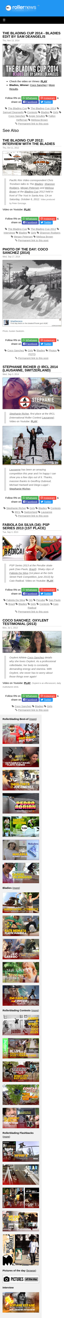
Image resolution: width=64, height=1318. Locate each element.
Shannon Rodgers (50, 232)
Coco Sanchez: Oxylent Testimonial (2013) (25, 622)
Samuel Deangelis (13, 112)
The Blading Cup (17, 108)
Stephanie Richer (19, 413)
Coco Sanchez (38, 85)
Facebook (31, 101)
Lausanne (47, 417)
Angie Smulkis (37, 116)
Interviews (9, 232)
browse (31, 1270)
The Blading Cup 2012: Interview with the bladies (29, 142)
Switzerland (30, 512)
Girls (55, 112)
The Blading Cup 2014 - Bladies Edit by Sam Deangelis (32, 34)
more (33, 719)
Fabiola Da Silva (18, 573)
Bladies (45, 112)
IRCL (17, 512)
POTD (32, 354)
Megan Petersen (29, 187)
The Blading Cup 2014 (43, 108)
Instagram (49, 98)
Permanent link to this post (33, 123)
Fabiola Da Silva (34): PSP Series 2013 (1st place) (26, 526)
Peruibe (40, 600)
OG (31, 600)
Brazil (32, 569)
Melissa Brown (39, 119)
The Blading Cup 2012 (43, 229)
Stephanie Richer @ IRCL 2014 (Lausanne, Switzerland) (30, 368)
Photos (53, 350)
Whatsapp (31, 98)
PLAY (44, 81)
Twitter (47, 101)
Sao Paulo (55, 600)
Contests (32, 112)
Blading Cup (31, 191)
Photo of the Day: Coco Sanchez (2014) (25, 251)
